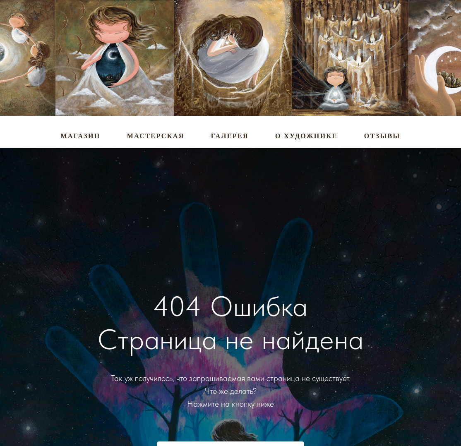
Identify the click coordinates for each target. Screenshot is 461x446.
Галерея (230, 135)
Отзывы (382, 135)
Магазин (80, 135)
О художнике (306, 135)
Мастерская (156, 135)
